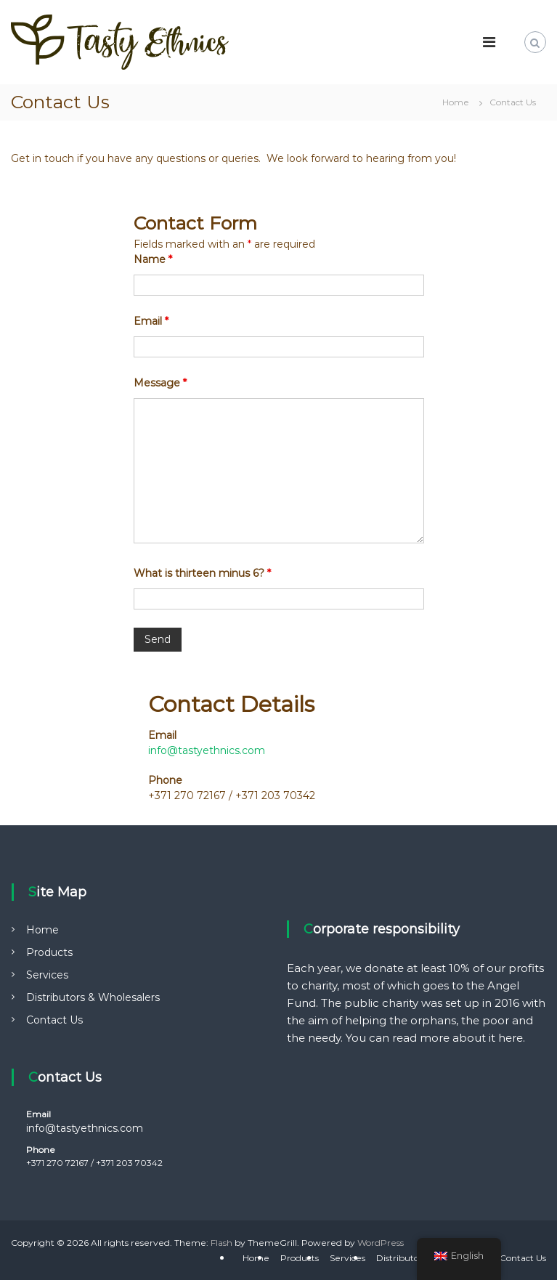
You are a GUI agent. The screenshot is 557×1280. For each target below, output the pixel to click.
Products (49, 952)
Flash (221, 1242)
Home (42, 929)
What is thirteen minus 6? (202, 573)
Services (47, 974)
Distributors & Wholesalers (93, 997)
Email (151, 321)
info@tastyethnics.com (206, 750)
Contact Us (54, 1019)
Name (153, 259)
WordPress (380, 1242)
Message (160, 382)
